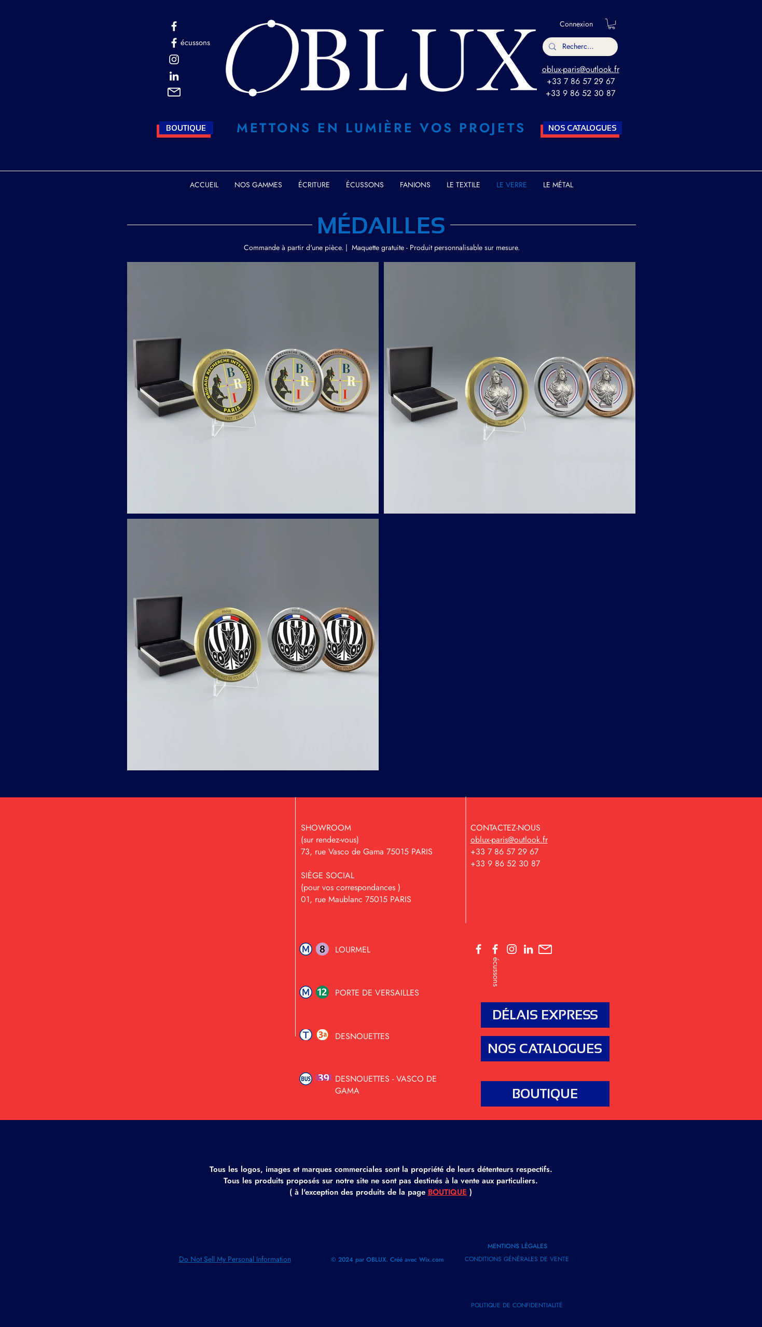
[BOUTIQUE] (186, 127)
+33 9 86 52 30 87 (580, 93)
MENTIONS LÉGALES (518, 1246)
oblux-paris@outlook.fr (580, 69)
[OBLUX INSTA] (174, 59)
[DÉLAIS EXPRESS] (545, 1015)
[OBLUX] (174, 26)
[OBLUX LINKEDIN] (528, 949)
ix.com (434, 1259)
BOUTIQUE (447, 1192)
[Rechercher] (579, 46)
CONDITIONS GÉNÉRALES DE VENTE (517, 1259)
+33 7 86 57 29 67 (581, 81)
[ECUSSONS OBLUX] (174, 42)
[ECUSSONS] (495, 949)
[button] (174, 92)
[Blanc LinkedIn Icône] (174, 76)
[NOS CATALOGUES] (582, 127)
